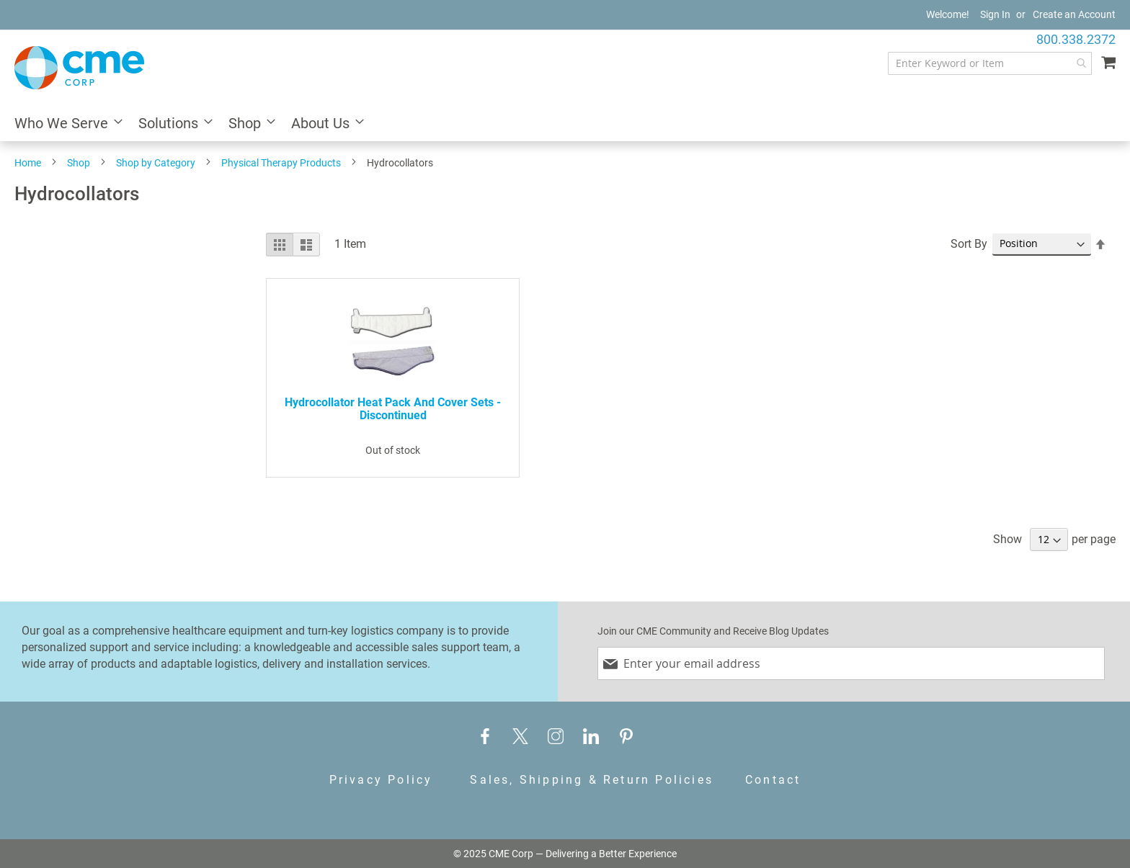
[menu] (565, 124)
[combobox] (990, 63)
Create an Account (1074, 14)
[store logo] (79, 67)
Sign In (995, 14)
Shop (78, 163)
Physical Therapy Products (281, 163)
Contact (773, 780)
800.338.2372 (1076, 39)
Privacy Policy (381, 780)
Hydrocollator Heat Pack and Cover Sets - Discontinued (393, 409)
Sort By (969, 244)
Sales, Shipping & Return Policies (591, 780)
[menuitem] (64, 124)
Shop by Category (155, 163)
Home (27, 163)
